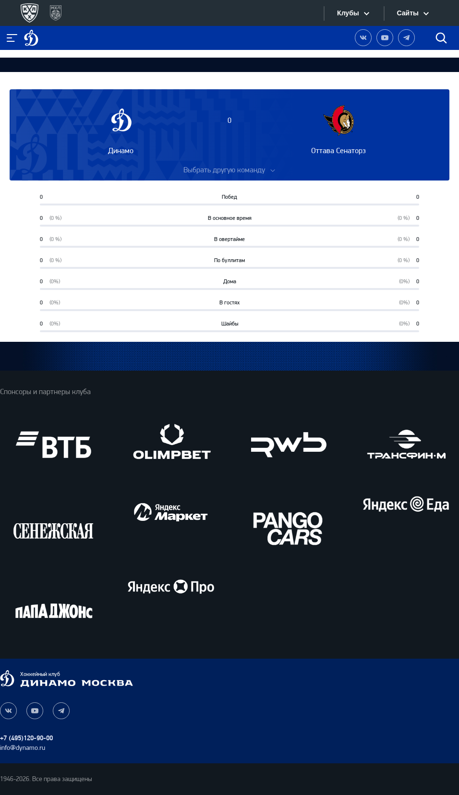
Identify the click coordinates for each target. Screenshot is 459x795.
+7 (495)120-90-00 (26, 738)
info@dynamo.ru (22, 748)
